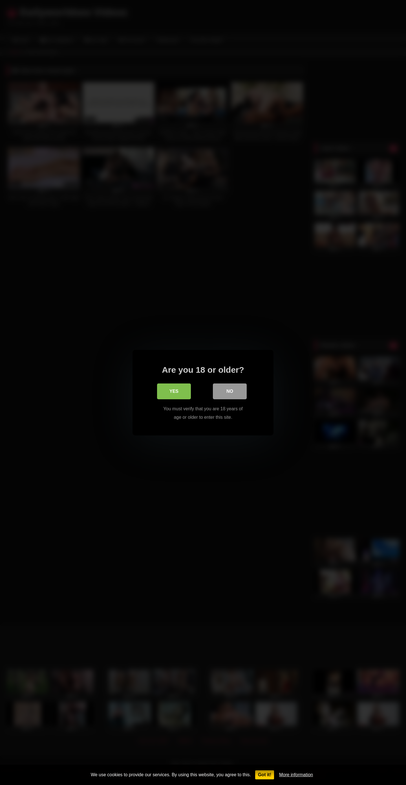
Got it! (264, 774)
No (229, 391)
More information (296, 774)
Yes (173, 391)
